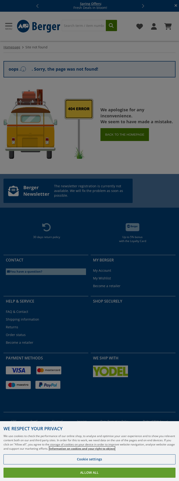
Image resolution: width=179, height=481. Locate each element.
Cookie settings (89, 463)
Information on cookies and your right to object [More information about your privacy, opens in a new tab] (82, 453)
